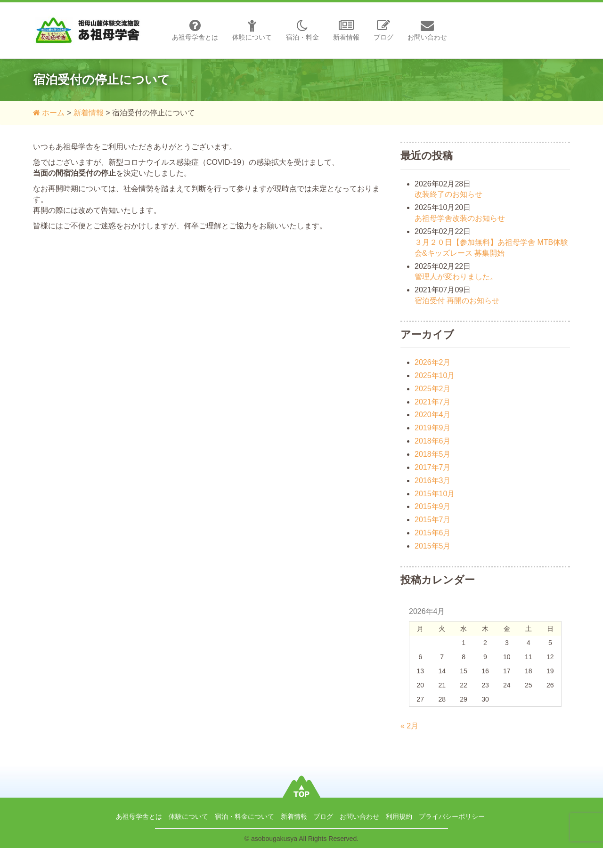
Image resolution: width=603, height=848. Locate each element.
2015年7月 (433, 520)
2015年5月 (433, 546)
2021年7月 (433, 402)
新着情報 (346, 30)
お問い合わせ (427, 30)
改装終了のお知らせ (448, 194)
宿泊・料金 (302, 30)
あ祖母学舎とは (195, 30)
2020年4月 (433, 415)
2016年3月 (433, 480)
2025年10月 (435, 376)
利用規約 (399, 816)
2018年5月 (433, 454)
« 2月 (409, 726)
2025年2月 (433, 389)
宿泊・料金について (244, 816)
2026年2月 (433, 362)
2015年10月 (435, 494)
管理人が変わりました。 (456, 277)
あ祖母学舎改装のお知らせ (460, 218)
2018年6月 (433, 441)
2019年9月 (433, 428)
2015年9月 (433, 506)
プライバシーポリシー (452, 816)
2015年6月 (433, 533)
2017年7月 (433, 467)
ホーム (49, 113)
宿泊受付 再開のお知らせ (457, 301)
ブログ (383, 30)
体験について (252, 30)
